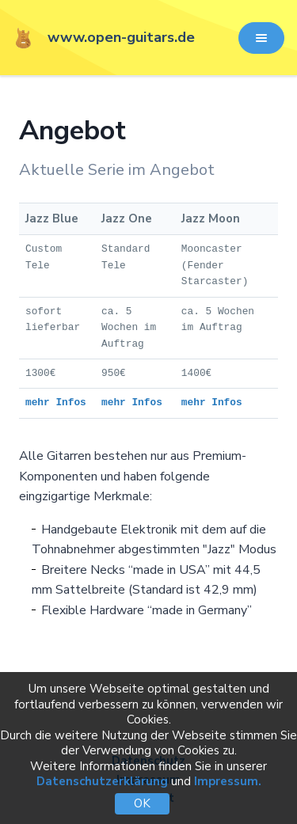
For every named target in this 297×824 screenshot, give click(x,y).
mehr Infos (55, 402)
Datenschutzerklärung (102, 781)
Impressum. (227, 781)
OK (142, 803)
